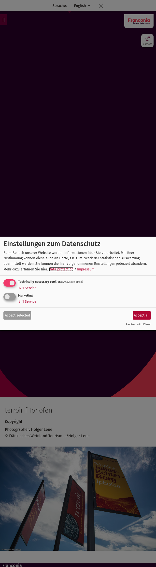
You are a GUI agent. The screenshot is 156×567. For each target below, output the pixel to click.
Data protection (61, 269)
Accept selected (17, 315)
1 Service (27, 288)
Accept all (141, 315)
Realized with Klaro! (138, 324)
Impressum (86, 269)
